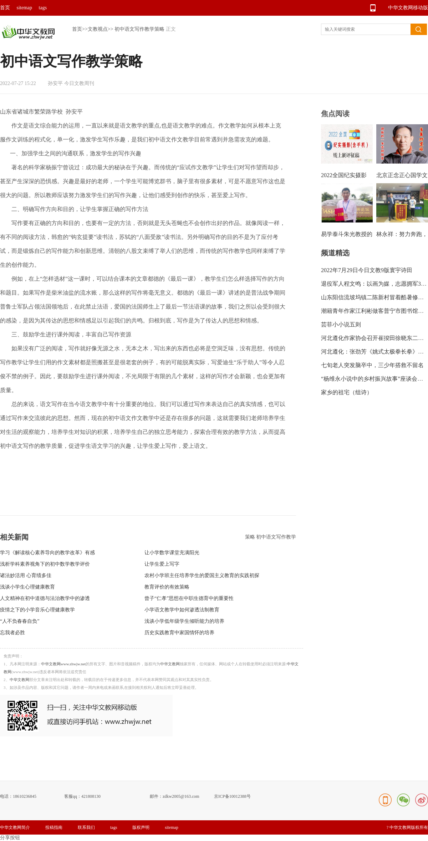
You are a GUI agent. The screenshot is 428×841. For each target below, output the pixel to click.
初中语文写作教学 (276, 537)
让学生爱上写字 (161, 564)
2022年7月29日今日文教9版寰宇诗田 (366, 270)
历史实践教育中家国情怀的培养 (179, 632)
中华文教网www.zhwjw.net (63, 664)
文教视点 (98, 29)
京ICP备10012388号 (232, 796)
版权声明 (140, 827)
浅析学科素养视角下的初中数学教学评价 (45, 564)
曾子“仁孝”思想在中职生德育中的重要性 (189, 598)
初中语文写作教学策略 (139, 29)
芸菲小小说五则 (341, 324)
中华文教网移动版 (408, 7)
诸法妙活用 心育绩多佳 (25, 575)
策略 (250, 537)
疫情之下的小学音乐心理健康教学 (37, 609)
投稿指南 (53, 827)
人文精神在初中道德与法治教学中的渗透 (45, 598)
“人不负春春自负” (19, 621)
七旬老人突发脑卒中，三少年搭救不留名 (372, 365)
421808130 (91, 796)
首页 (5, 7)
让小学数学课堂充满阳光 (171, 552)
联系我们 (86, 827)
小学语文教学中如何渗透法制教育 (181, 609)
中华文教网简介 (15, 827)
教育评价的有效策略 (166, 587)
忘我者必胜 (12, 632)
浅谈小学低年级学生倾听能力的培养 (184, 621)
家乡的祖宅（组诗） (346, 392)
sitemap (24, 7)
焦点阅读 (335, 113)
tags (43, 7)
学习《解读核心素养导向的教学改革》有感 (47, 552)
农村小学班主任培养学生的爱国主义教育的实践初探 (201, 575)
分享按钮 (10, 837)
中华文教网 (170, 664)
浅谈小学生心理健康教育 (27, 587)
